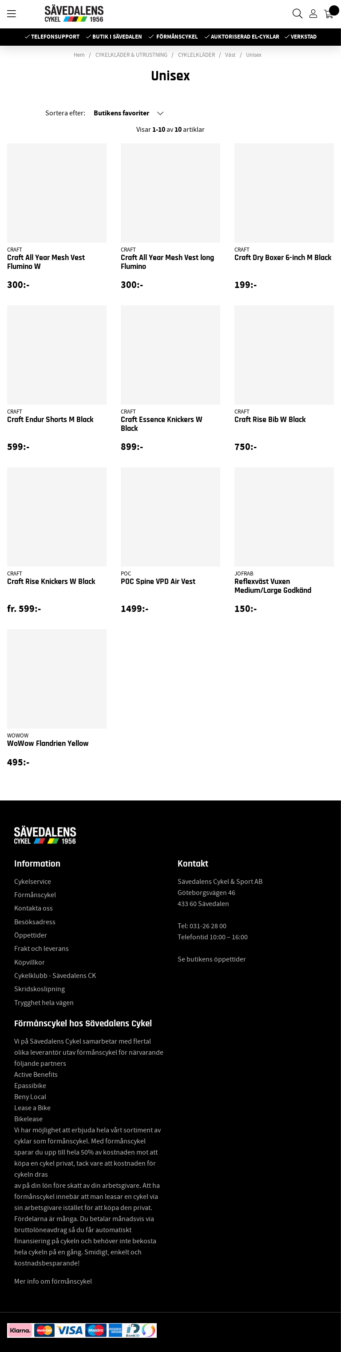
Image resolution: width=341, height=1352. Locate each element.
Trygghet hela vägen (44, 1002)
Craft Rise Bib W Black (269, 420)
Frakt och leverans (41, 948)
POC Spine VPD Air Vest (158, 582)
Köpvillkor (29, 962)
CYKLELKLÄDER (196, 55)
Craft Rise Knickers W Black (51, 582)
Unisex (254, 55)
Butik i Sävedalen (117, 36)
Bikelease (28, 1119)
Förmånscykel (177, 36)
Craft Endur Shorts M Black (50, 420)
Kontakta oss (33, 908)
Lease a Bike (32, 1108)
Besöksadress (35, 922)
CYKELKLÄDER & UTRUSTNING (131, 55)
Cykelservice (32, 881)
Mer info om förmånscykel (53, 1281)
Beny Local (30, 1096)
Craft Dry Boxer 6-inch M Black (282, 258)
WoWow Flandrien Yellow (48, 744)
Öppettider (30, 935)
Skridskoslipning (39, 989)
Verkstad (304, 36)
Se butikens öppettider (212, 959)
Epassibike (30, 1085)
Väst (230, 55)
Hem (79, 55)
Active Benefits (36, 1074)
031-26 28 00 (208, 926)
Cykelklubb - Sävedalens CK (55, 975)
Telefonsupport (55, 36)
